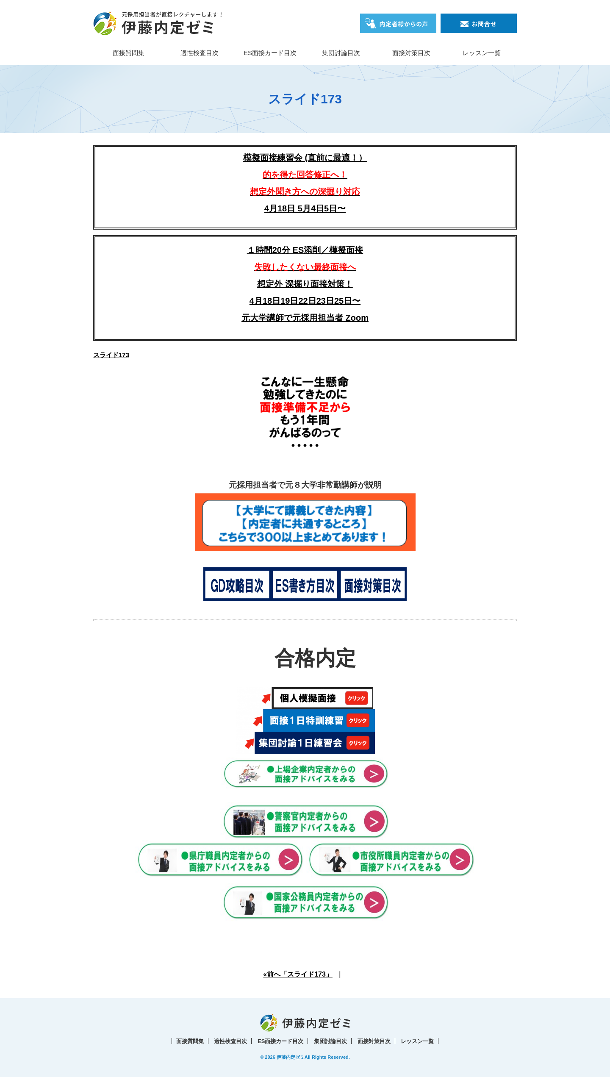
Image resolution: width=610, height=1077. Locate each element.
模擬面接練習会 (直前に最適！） (305, 174)
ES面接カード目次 (270, 52)
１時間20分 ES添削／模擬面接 (305, 250)
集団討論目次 (341, 52)
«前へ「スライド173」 (298, 974)
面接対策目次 (411, 52)
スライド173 (111, 354)
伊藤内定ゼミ (291, 1057)
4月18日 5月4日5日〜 (305, 208)
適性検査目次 (199, 52)
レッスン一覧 (482, 52)
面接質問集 (128, 52)
